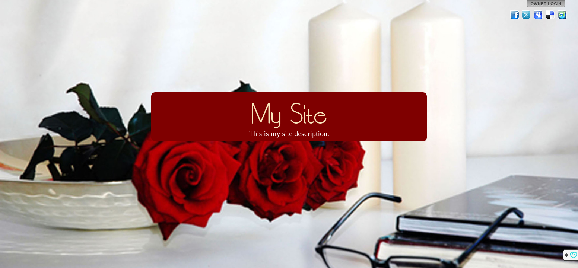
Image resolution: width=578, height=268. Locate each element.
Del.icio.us (550, 15)
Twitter (526, 15)
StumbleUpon (562, 15)
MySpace (538, 15)
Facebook (514, 15)
